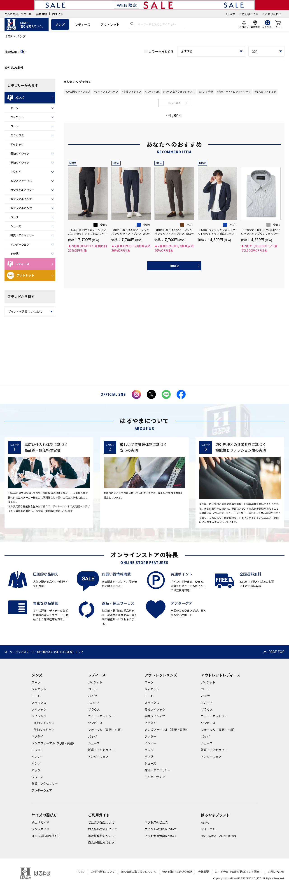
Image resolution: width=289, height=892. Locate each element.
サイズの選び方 (44, 815)
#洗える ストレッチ (265, 91)
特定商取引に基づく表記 (177, 871)
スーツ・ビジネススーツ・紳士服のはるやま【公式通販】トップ (44, 652)
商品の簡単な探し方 (101, 842)
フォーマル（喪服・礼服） (105, 729)
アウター (37, 750)
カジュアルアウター (22, 190)
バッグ (14, 217)
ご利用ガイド (250, 13)
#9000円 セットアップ (77, 91)
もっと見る (174, 103)
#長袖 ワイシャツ (131, 91)
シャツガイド (40, 829)
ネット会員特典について (160, 836)
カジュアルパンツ (21, 208)
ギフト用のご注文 (156, 822)
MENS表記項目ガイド (46, 836)
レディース (82, 24)
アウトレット (109, 24)
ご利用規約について (102, 871)
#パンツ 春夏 (206, 91)
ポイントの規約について (160, 829)
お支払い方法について (102, 829)
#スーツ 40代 (152, 91)
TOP (9, 36)
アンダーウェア (19, 244)
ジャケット (17, 117)
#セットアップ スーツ (106, 91)
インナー (37, 756)
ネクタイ (15, 171)
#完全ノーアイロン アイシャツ (234, 91)
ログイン (57, 14)
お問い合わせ (273, 13)
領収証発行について (101, 836)
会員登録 (41, 14)
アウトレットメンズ (160, 675)
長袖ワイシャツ (19, 153)
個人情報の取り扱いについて (138, 871)
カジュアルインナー (22, 199)
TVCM (231, 13)
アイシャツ (17, 144)
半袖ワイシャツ (19, 162)
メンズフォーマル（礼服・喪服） (54, 743)
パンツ (36, 763)
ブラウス (94, 709)
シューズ (15, 226)
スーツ (14, 108)
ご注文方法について (101, 822)
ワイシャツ (39, 716)
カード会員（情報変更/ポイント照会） (238, 871)
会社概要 (203, 871)
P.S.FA (205, 822)
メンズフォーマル (21, 180)
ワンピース (95, 723)
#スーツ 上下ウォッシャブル (179, 91)
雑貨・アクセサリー (22, 235)
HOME (80, 871)
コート (14, 126)
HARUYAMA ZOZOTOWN (218, 836)
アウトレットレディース (220, 675)
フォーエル (208, 829)
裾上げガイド (40, 822)
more (174, 265)
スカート (94, 702)
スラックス (17, 135)
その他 (14, 253)
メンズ (60, 24)
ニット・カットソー (101, 716)
